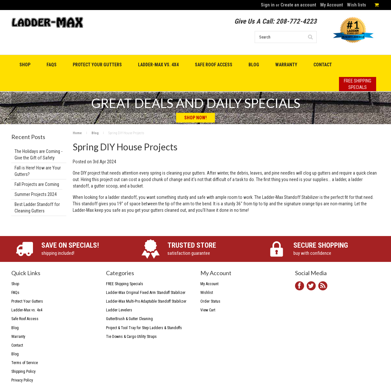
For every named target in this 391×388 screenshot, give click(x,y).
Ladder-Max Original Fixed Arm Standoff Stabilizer (145, 292)
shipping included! (84, 248)
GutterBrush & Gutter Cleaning (129, 319)
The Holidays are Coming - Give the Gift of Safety (38, 154)
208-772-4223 (296, 21)
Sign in (268, 4)
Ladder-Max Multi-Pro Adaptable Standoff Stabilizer (146, 301)
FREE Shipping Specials (124, 284)
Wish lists (356, 4)
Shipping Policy (23, 371)
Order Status (210, 301)
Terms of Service (24, 363)
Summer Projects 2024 (36, 194)
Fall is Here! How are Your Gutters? (38, 171)
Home (77, 133)
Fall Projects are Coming (37, 184)
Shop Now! (195, 117)
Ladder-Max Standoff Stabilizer (290, 197)
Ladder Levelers (119, 310)
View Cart (207, 310)
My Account (331, 4)
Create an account (298, 4)
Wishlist (206, 292)
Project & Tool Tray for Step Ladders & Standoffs (144, 328)
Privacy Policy (22, 380)
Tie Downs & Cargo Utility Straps (131, 336)
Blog (95, 133)
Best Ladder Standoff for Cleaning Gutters (37, 207)
